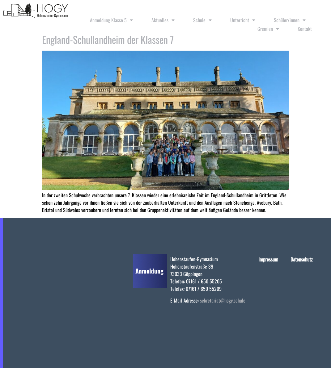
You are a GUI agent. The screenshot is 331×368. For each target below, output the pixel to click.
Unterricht (242, 20)
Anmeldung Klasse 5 (111, 20)
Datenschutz (302, 259)
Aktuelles (163, 20)
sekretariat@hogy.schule (222, 300)
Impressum (268, 259)
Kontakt (305, 28)
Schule (202, 20)
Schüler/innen (290, 20)
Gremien (268, 28)
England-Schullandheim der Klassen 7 (108, 39)
